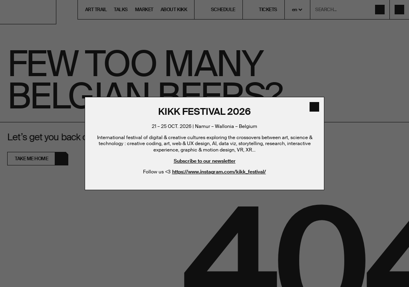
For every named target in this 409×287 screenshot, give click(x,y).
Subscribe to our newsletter (205, 161)
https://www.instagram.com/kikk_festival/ (219, 172)
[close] (314, 107)
